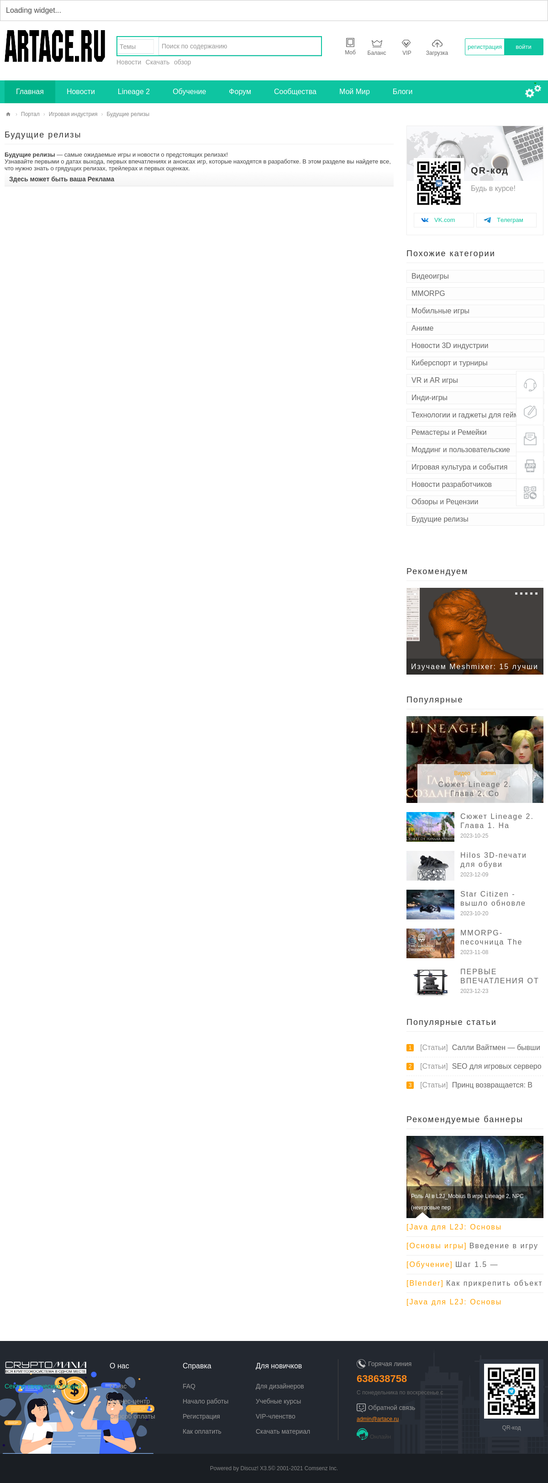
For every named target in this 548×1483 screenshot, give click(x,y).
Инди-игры (429, 397)
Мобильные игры (440, 311)
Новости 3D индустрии (449, 345)
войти (523, 46)
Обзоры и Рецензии (444, 502)
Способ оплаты (132, 1416)
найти (312, 46)
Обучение (189, 91)
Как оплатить (202, 1431)
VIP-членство (275, 1416)
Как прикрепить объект (474, 1283)
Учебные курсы (278, 1401)
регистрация (485, 46)
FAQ (189, 1386)
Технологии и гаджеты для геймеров (473, 415)
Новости (128, 62)
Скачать (158, 62)
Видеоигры (430, 276)
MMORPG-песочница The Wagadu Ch (491, 942)
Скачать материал (283, 1431)
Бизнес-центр (130, 1401)
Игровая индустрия (73, 114)
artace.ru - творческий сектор (8, 114)
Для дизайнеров (280, 1386)
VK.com (444, 219)
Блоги (403, 91)
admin (488, 773)
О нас (118, 1386)
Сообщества (295, 91)
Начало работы (205, 1401)
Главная (30, 91)
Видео (462, 773)
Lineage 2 (134, 91)
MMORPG (428, 293)
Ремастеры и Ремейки (449, 432)
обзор (182, 62)
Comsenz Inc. (321, 1468)
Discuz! (249, 1468)
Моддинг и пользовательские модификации (460, 451)
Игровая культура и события (459, 467)
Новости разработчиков (451, 484)
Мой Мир (354, 91)
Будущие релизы (440, 519)
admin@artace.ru (378, 1419)
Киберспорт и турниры (449, 363)
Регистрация (201, 1416)
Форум (240, 91)
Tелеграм (510, 219)
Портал (30, 114)
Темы (128, 46)
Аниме (422, 328)
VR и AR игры (434, 380)
